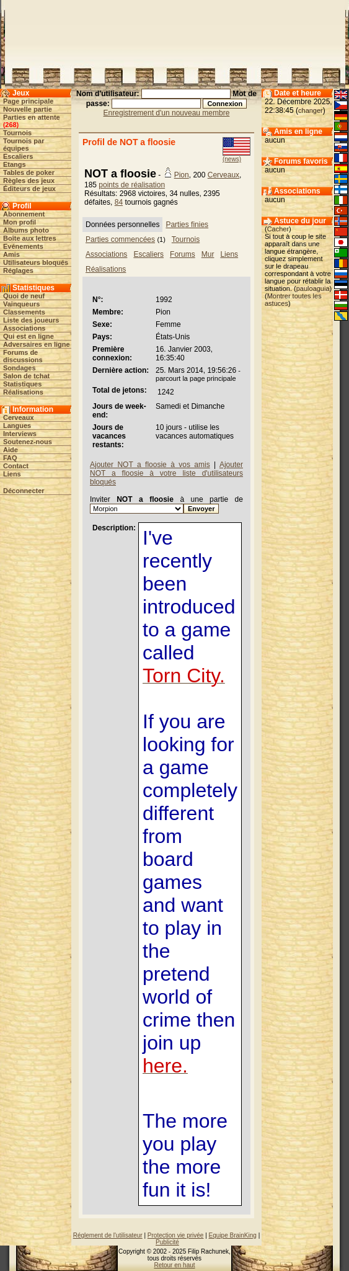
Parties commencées (120, 239)
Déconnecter (24, 490)
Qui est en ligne (28, 336)
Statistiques (22, 384)
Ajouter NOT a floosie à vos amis (150, 464)
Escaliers (18, 156)
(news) (232, 159)
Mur (207, 254)
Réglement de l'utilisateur (108, 1235)
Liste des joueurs (31, 320)
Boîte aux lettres (29, 238)
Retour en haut (174, 1265)
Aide (10, 449)
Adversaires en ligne (36, 344)
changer (310, 110)
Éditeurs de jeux (29, 188)
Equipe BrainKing (233, 1235)
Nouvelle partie (27, 109)
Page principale (28, 101)
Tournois (17, 132)
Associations (24, 328)
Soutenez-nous (27, 441)
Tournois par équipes (23, 144)
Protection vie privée (176, 1235)
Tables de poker (29, 172)
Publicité (167, 1242)
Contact (16, 466)
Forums (182, 254)
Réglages (18, 270)
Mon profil (19, 222)
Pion (181, 175)
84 (119, 202)
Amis (11, 254)
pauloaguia (313, 288)
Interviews (20, 433)
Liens (12, 474)
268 (10, 124)
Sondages (19, 368)
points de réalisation (132, 185)
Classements (24, 312)
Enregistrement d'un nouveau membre (167, 113)
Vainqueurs (21, 304)
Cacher (278, 229)
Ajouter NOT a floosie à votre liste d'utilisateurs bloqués (166, 473)
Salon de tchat (26, 376)
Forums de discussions (23, 356)
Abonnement (24, 214)
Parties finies (187, 224)
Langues (17, 425)
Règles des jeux (29, 180)
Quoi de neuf (24, 296)
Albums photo (26, 230)
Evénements (23, 246)
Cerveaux (18, 417)
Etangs (14, 164)
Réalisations (23, 392)
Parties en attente (31, 117)
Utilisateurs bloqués (35, 262)
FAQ (10, 458)
